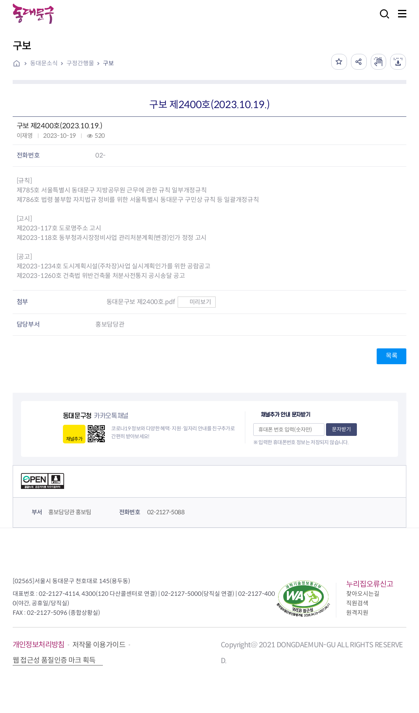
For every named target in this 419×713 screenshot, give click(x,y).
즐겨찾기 (339, 62)
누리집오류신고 (369, 584)
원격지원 (357, 612)
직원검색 (357, 603)
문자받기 (341, 429)
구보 (108, 63)
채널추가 (74, 439)
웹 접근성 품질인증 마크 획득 (54, 660)
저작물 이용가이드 (98, 645)
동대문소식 (44, 63)
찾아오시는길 (362, 593)
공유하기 (358, 62)
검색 (382, 19)
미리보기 (196, 302)
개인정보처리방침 (38, 644)
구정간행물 (80, 63)
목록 (391, 356)
